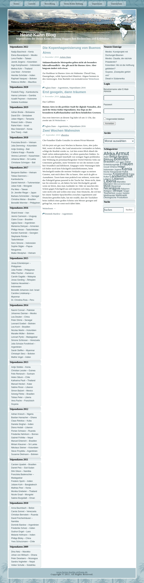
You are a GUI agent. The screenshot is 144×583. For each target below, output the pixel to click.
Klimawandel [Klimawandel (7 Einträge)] (116, 172)
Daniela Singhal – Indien (22, 424)
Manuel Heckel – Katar (21, 384)
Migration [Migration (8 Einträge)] (108, 184)
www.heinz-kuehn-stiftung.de (71, 572)
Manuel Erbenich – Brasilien (24, 441)
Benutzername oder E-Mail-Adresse (116, 90)
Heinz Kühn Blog (38, 34)
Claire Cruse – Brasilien (22, 219)
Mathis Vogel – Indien (21, 357)
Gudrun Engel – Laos (21, 531)
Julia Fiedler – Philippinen (23, 270)
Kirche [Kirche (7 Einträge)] (106, 172)
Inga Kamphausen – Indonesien (25, 65)
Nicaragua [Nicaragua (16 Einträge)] (112, 188)
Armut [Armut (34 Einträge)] (122, 153)
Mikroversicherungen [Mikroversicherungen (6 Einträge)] (122, 184)
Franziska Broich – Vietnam (23, 142)
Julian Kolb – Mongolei (21, 186)
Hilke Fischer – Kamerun (22, 273)
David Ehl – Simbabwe (21, 115)
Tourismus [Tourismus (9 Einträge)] (109, 193)
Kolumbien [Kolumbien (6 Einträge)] (108, 174)
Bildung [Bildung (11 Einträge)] (108, 159)
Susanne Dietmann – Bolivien (24, 454)
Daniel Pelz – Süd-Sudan (22, 468)
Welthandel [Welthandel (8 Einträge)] (109, 195)
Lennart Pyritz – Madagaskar (24, 337)
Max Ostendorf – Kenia (21, 129)
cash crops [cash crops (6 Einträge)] (119, 162)
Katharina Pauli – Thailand (23, 380)
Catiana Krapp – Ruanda (22, 152)
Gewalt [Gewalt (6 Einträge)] (106, 167)
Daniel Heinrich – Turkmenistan (25, 182)
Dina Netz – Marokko (20, 551)
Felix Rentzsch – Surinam (23, 374)
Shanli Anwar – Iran (20, 213)
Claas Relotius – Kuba (21, 421)
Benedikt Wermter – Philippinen (25, 203)
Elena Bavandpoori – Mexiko (24, 55)
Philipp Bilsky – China (21, 538)
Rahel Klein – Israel (20, 125)
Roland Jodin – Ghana (21, 122)
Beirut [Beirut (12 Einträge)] (113, 156)
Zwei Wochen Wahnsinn (61, 130)
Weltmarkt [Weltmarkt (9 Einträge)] (121, 195)
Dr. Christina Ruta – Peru (22, 300)
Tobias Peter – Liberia (21, 397)
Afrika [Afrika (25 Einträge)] (109, 153)
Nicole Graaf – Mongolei (22, 494)
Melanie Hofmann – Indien (23, 535)
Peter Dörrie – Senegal (21, 320)
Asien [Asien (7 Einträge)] (106, 157)
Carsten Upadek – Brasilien (23, 464)
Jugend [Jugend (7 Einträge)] (117, 169)
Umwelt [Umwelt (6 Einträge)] (119, 193)
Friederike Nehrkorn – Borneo (24, 434)
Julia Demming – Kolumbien (24, 146)
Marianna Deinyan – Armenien (25, 226)
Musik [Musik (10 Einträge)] (107, 185)
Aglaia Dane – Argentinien (23, 223)
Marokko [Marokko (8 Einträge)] (121, 181)
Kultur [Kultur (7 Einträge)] (106, 176)
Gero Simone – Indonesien (23, 243)
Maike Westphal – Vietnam (23, 253)
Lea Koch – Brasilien (20, 327)
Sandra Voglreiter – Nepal (23, 561)
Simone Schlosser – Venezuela (25, 340)
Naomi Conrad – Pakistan (23, 310)
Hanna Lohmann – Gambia (23, 95)
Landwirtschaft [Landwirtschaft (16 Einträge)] (121, 176)
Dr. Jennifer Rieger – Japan (23, 192)
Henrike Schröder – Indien (23, 75)
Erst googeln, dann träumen (64, 92)
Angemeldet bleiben (114, 118)
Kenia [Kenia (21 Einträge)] (127, 169)
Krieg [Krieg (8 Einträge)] (131, 174)
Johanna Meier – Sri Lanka (23, 159)
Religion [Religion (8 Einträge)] (108, 191)
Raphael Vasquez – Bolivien (24, 78)
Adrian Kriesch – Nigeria (22, 414)
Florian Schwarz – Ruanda (23, 431)
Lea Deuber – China (20, 317)
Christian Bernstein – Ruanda (24, 515)
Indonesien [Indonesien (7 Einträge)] (109, 169)
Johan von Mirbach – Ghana (24, 555)
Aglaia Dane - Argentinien (56, 87)
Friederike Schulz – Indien (23, 528)
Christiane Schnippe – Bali (23, 162)
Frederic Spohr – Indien (22, 481)
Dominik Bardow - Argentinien (59, 213)
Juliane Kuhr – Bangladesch (24, 484)
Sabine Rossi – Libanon (22, 387)
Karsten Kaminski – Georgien (24, 233)
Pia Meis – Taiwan (19, 189)
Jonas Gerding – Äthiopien (23, 280)
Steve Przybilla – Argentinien (24, 451)
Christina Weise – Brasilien (23, 199)
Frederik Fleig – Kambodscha (24, 92)
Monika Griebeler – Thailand (24, 491)
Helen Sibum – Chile (20, 377)
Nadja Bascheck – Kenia (22, 52)
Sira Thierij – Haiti (19, 132)
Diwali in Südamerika (115, 78)
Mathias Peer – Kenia (21, 488)
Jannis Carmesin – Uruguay (24, 216)
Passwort (108, 105)
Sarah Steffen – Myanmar (23, 350)
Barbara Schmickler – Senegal (25, 196)
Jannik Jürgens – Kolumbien (24, 62)
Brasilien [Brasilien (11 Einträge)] (109, 161)
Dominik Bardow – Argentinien (25, 525)
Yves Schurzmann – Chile (23, 541)
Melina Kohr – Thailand (21, 68)
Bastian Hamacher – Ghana (24, 417)
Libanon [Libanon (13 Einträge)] (118, 178)
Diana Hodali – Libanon (22, 427)
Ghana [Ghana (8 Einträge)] (113, 166)
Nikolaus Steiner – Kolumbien (24, 447)
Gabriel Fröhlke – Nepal (22, 437)
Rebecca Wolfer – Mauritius (23, 82)
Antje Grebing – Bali (20, 149)
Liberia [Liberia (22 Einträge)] (110, 181)
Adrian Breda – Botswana (23, 112)
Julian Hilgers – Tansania (22, 119)
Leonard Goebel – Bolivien (23, 323)
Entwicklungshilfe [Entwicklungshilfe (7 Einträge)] (111, 164)
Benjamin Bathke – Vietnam (24, 172)
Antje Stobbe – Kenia (21, 367)
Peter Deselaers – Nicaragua (24, 558)
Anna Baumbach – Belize (22, 508)
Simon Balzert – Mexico (22, 390)
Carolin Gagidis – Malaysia (23, 276)
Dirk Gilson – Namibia (21, 471)
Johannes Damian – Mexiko (24, 313)
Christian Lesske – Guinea (23, 370)
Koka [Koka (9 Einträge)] (125, 171)
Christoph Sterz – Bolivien (23, 353)
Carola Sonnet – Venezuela (23, 511)
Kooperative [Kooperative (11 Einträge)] (120, 173)
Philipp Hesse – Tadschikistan (24, 229)
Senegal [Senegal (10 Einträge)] (118, 190)
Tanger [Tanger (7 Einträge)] (126, 191)
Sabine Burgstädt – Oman (23, 498)
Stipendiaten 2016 (77, 87)
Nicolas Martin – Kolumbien (23, 330)
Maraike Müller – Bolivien (22, 333)
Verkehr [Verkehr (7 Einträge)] (125, 193)
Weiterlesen (61, 120)
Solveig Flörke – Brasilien (22, 394)
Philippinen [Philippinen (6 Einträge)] (125, 189)
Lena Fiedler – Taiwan (21, 58)
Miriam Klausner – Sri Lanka (24, 444)
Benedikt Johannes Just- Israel (25, 290)
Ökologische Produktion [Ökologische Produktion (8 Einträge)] (116, 197)
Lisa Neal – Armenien (21, 72)
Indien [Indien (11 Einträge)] (121, 166)
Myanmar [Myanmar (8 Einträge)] (116, 186)
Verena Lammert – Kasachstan (25, 156)
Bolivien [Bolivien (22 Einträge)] (121, 159)
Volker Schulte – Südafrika (23, 565)
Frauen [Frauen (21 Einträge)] (126, 164)
